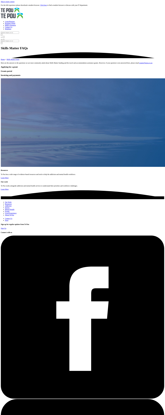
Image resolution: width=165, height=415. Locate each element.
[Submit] (1, 35)
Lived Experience (11, 213)
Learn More (5, 178)
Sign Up (3, 228)
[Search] (10, 33)
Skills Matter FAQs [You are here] (13, 59)
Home (3, 59)
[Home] (82, 13)
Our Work (8, 202)
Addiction (8, 206)
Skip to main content (7, 2)
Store (6, 220)
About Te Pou (9, 215)
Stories (7, 208)
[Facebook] (82, 398)
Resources (8, 204)
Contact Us (8, 218)
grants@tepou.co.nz (145, 63)
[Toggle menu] (1, 39)
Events (7, 211)
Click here (43, 5)
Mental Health (9, 209)
